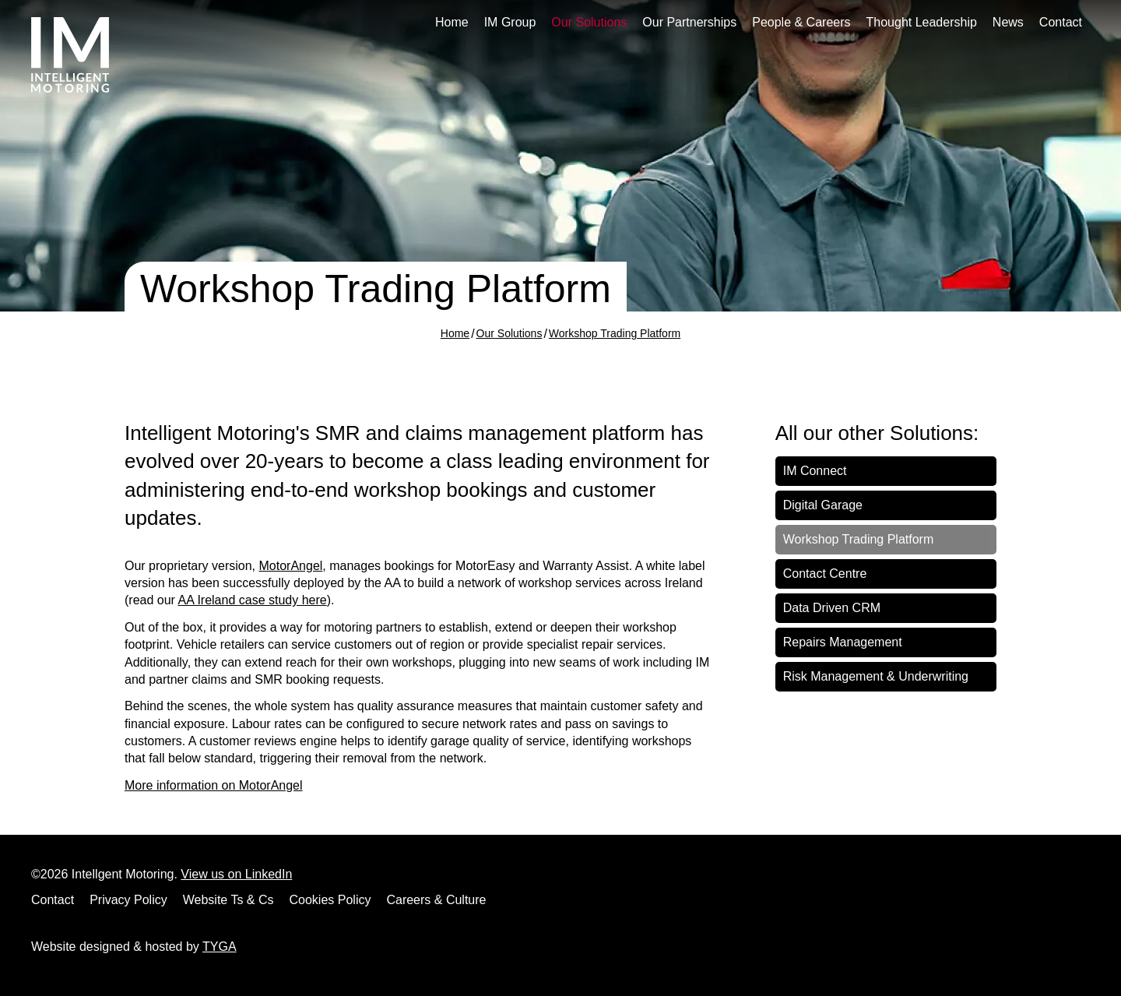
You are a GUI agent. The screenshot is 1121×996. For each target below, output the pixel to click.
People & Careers (801, 22)
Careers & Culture (436, 899)
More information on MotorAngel (214, 785)
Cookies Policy (330, 899)
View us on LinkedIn (236, 874)
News (1008, 22)
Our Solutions (589, 22)
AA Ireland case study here (251, 600)
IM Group (510, 22)
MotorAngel (291, 565)
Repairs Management (842, 642)
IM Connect (815, 470)
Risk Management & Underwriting (875, 676)
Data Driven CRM (831, 607)
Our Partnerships (689, 22)
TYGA (219, 946)
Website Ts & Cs (228, 899)
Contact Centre (825, 573)
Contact (1060, 22)
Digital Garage (823, 505)
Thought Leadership (921, 22)
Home (452, 22)
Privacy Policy (128, 899)
